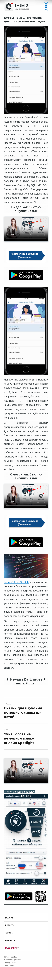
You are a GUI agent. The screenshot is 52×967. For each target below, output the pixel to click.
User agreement (11, 966)
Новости (9, 925)
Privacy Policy (10, 963)
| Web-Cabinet (12, 948)
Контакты (10, 940)
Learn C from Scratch (16, 582)
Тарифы (9, 933)
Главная (9, 917)
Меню (46, 6)
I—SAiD (21, 5)
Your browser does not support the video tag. (26, 229)
